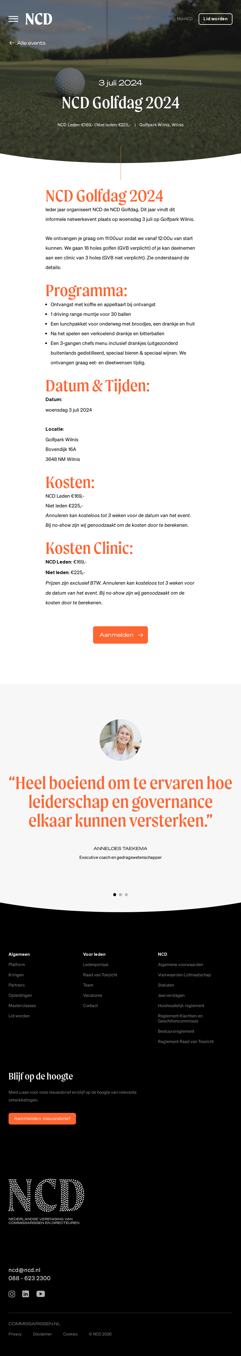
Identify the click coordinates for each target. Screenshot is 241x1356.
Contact (90, 1005)
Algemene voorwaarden (180, 964)
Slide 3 (126, 894)
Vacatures (92, 995)
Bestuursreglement (176, 1031)
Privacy (15, 1333)
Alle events (31, 43)
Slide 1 (114, 894)
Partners (17, 985)
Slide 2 (120, 894)
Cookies (70, 1333)
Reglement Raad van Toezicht (186, 1041)
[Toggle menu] (13, 18)
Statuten (166, 985)
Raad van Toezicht (100, 974)
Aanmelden (116, 634)
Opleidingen (20, 995)
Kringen (16, 974)
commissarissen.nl (35, 1323)
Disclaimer (42, 1333)
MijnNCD (181, 18)
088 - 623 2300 (30, 1278)
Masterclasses (22, 1005)
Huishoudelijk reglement (181, 1005)
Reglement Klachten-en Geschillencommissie (180, 1018)
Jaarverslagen (171, 995)
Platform (17, 964)
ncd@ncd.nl (25, 1269)
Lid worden (215, 19)
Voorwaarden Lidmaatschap (184, 974)
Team (88, 985)
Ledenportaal (95, 964)
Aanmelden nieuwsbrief (42, 1118)
